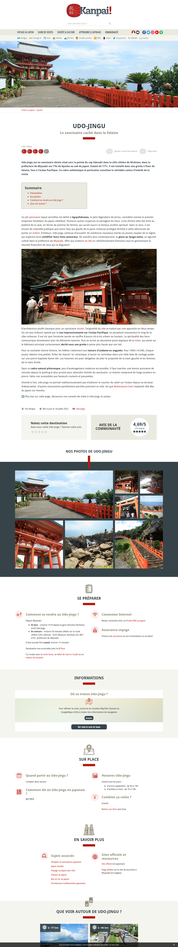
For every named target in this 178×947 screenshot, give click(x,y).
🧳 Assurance (119, 38)
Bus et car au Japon (60, 725)
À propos (51, 928)
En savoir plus (114, 945)
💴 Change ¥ (35, 38)
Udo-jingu (80, 337)
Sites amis (134, 928)
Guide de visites (45, 32)
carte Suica (48, 500)
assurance (117, 482)
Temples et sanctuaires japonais (66, 708)
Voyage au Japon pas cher (63, 716)
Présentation (36, 193)
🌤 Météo (132, 38)
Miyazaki (58, 240)
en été (88, 240)
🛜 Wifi (97, 38)
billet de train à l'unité (67, 500)
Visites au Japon (28, 110)
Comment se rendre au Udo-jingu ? (46, 200)
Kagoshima (103, 779)
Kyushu (40, 110)
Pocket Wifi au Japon (135, 466)
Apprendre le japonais (90, 32)
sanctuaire (34, 217)
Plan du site (149, 928)
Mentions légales (103, 928)
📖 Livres (143, 38)
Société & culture (66, 32)
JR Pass (61, 494)
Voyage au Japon (25, 32)
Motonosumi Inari (124, 314)
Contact (120, 928)
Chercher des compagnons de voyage (127, 896)
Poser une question (51, 896)
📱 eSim (107, 38)
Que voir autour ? (38, 203)
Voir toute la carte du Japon (89, 573)
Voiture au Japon (59, 721)
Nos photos (35, 196)
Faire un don (66, 928)
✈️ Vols (46, 38)
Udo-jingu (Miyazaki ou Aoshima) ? (42, 888)
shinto (80, 257)
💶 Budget (22, 38)
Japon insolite (57, 712)
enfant (36, 233)
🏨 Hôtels (57, 38)
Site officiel (107, 710)
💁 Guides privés (84, 38)
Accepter (89, 564)
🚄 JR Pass (69, 38)
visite (138, 268)
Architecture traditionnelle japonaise (68, 729)
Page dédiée (107, 715)
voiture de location (34, 503)
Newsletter (83, 928)
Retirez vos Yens (109, 655)
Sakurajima (53, 779)
